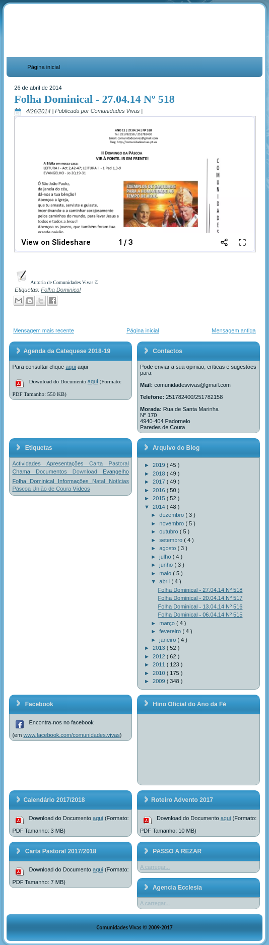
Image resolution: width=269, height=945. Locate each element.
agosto (168, 548)
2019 (160, 465)
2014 (160, 507)
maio (166, 573)
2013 (160, 648)
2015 (160, 498)
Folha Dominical (61, 290)
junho (166, 565)
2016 (160, 490)
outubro (169, 531)
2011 (160, 664)
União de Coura (52, 489)
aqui (70, 367)
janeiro (168, 640)
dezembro (172, 515)
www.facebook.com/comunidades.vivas (71, 735)
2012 (160, 656)
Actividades (29, 463)
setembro (171, 540)
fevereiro (170, 631)
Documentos (54, 471)
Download (88, 471)
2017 (160, 482)
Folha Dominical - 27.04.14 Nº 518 (94, 99)
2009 (160, 681)
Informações (75, 481)
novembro (172, 523)
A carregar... (155, 867)
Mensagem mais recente (43, 330)
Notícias (119, 481)
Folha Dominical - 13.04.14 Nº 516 (200, 606)
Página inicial (43, 67)
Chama (24, 471)
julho (165, 557)
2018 (160, 473)
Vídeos (81, 489)
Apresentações (67, 463)
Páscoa (22, 489)
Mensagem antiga (233, 330)
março (167, 623)
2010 (160, 673)
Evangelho (116, 471)
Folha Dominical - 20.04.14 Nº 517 (200, 598)
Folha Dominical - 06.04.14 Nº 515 (200, 615)
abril (165, 581)
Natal (100, 481)
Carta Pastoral (109, 463)
